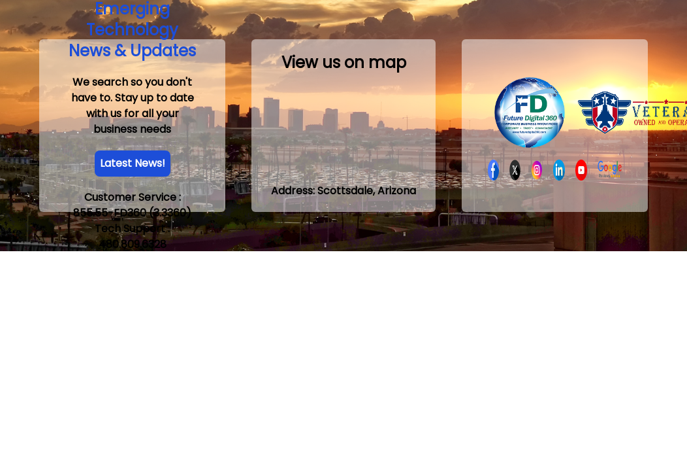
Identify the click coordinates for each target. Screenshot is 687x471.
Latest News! (132, 163)
